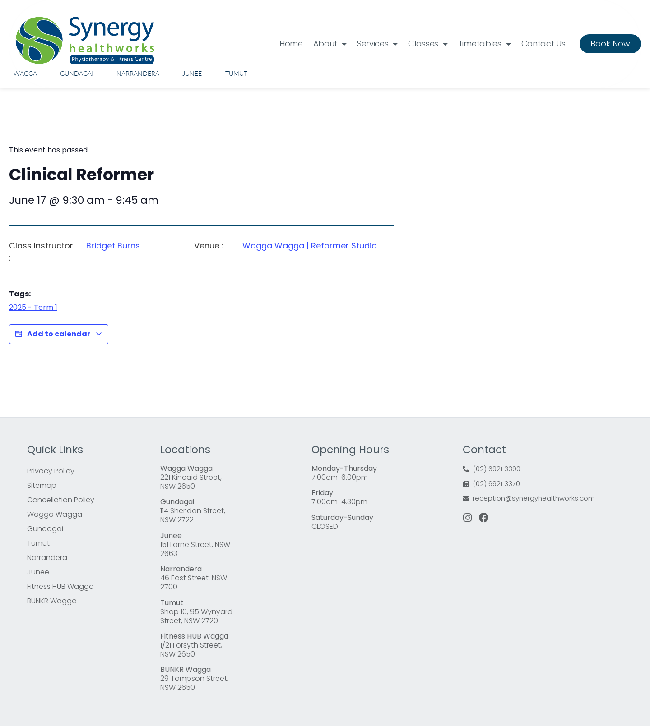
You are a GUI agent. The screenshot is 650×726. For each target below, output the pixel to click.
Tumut (236, 73)
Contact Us (543, 43)
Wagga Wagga (54, 514)
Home (291, 43)
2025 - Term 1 (33, 307)
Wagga (25, 73)
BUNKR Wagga (52, 601)
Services (377, 43)
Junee (192, 73)
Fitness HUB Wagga (60, 586)
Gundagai (76, 73)
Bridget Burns (113, 245)
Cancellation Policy (60, 500)
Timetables (484, 43)
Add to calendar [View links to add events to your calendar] (58, 334)
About (330, 43)
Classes (428, 43)
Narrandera (137, 73)
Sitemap (41, 485)
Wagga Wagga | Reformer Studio (309, 245)
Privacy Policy (50, 471)
